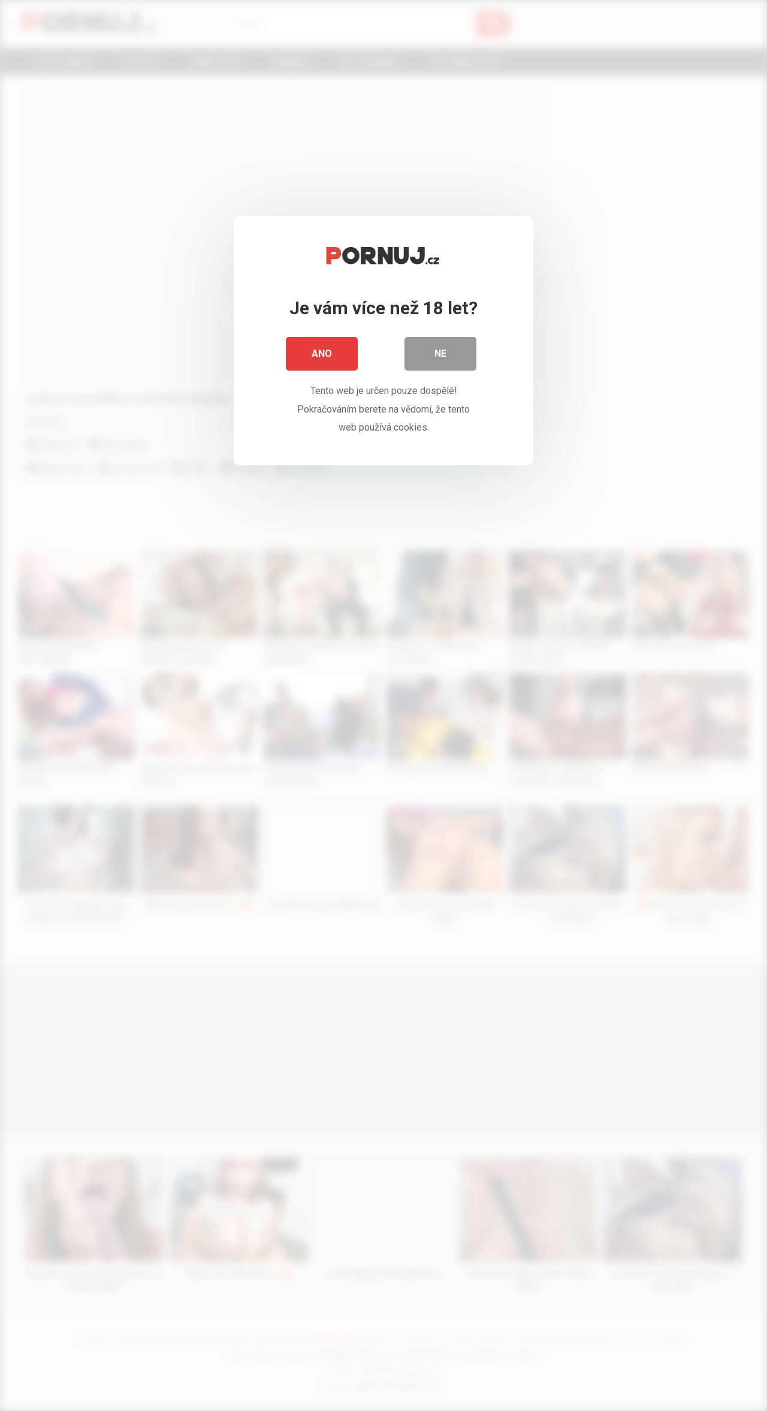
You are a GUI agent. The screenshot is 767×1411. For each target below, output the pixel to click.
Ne (440, 353)
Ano (322, 353)
